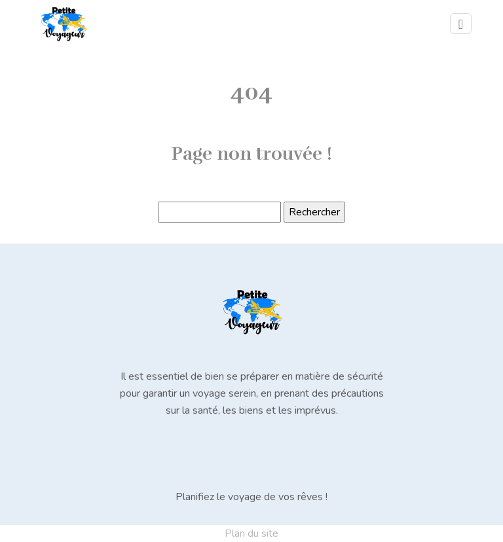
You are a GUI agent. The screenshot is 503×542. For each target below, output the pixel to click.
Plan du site (251, 533)
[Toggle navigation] (461, 23)
